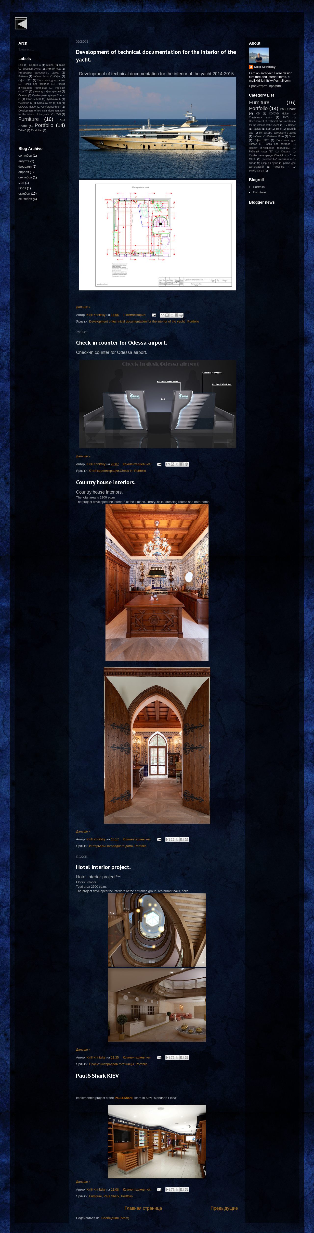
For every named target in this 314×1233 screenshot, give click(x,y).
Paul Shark (111, 1196)
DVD (58, 114)
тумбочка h (25, 103)
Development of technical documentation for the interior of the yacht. (137, 321)
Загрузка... (26, 49)
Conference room (51, 106)
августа (23, 161)
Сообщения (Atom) (115, 1218)
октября (24, 193)
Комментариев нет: (137, 464)
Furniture (95, 1196)
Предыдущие (224, 1208)
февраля (25, 166)
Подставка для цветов (51, 80)
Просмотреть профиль (265, 86)
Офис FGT (25, 80)
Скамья (22, 95)
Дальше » (83, 307)
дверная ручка (31, 68)
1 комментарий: (135, 315)
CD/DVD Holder (27, 106)
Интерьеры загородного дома (111, 846)
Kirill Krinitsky (264, 67)
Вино (62, 65)
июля (22, 188)
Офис (57, 76)
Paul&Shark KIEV (97, 1075)
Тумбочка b (54, 99)
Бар (20, 65)
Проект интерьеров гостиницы (111, 1064)
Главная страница (143, 1208)
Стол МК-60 (33, 99)
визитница (34, 65)
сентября (25, 155)
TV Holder (36, 130)
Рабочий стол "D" (261, 151)
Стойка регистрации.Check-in (110, 471)
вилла (49, 65)
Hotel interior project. (103, 867)
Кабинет (23, 76)
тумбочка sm (44, 103)
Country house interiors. (106, 482)
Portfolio (193, 321)
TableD (22, 130)
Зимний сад (53, 68)
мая (21, 183)
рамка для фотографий (47, 91)
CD (59, 103)
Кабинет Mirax (41, 76)
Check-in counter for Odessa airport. (121, 342)
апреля (23, 172)
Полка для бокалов (36, 84)
